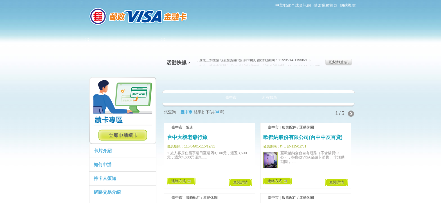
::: (81, 2)
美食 (183, 80)
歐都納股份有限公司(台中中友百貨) (303, 137)
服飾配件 (289, 127)
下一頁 (351, 113)
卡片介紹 (103, 150)
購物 (257, 80)
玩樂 (294, 80)
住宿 (331, 80)
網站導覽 (348, 5)
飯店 (189, 127)
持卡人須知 (105, 178)
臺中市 (177, 127)
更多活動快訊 (338, 62)
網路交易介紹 (107, 192)
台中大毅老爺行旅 (187, 137)
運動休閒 (306, 127)
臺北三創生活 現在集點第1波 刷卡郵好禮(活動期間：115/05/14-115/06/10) (253, 60)
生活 (220, 80)
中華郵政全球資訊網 (293, 5)
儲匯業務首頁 (325, 5)
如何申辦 (103, 164)
